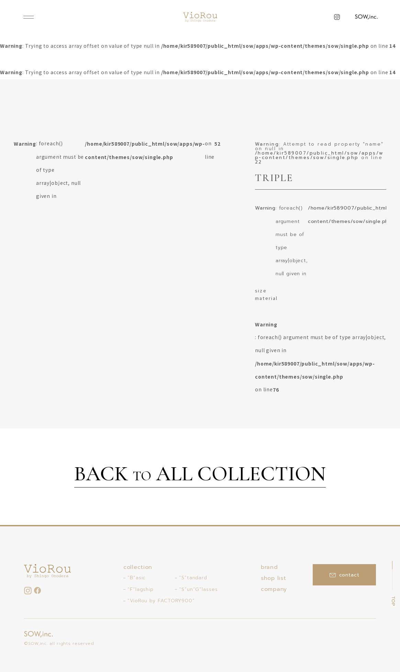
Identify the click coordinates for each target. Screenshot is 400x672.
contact (344, 575)
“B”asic (136, 577)
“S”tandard (193, 577)
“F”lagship (140, 589)
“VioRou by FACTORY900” (161, 600)
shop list (273, 578)
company (274, 589)
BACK (200, 474)
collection (137, 567)
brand (269, 567)
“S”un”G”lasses (198, 589)
